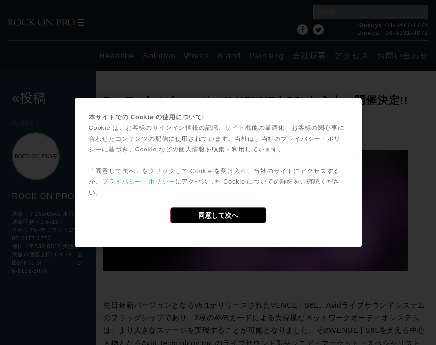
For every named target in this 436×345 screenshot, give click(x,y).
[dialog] (218, 172)
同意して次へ (218, 215)
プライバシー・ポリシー (138, 181)
